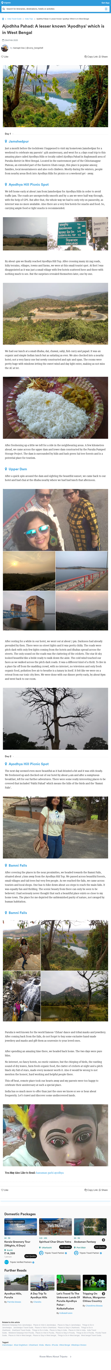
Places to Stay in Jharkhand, (69, 1328)
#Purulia (55, 1345)
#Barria (48, 1345)
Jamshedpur (17, 141)
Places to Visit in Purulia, (45, 1333)
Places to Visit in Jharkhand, (46, 1328)
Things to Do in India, (40, 1330)
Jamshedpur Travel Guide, (23, 1328)
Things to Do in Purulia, (85, 1333)
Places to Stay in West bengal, (45, 1335)
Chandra (37, 1302)
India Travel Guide (14, 19)
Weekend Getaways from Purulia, (21, 1333)
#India (41, 1345)
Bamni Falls (16, 865)
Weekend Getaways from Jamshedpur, (17, 1325)
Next (103, 1240)
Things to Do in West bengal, (69, 1335)
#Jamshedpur (7, 1345)
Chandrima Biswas (94, 1306)
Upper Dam (16, 469)
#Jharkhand (33, 1345)
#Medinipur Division (78, 1345)
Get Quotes (31, 1256)
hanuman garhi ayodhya (50, 1172)
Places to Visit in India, (77, 1330)
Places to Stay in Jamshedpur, (69, 1325)
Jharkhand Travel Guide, (21, 1330)
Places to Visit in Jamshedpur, (45, 1325)
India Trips (29, 19)
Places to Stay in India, (58, 1330)
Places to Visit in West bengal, (20, 1335)
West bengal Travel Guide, (91, 1335)
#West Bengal (64, 1345)
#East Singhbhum (21, 1345)
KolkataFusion (66, 1313)
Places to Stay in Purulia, (65, 1333)
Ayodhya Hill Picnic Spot (27, 184)
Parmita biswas (14, 1302)
